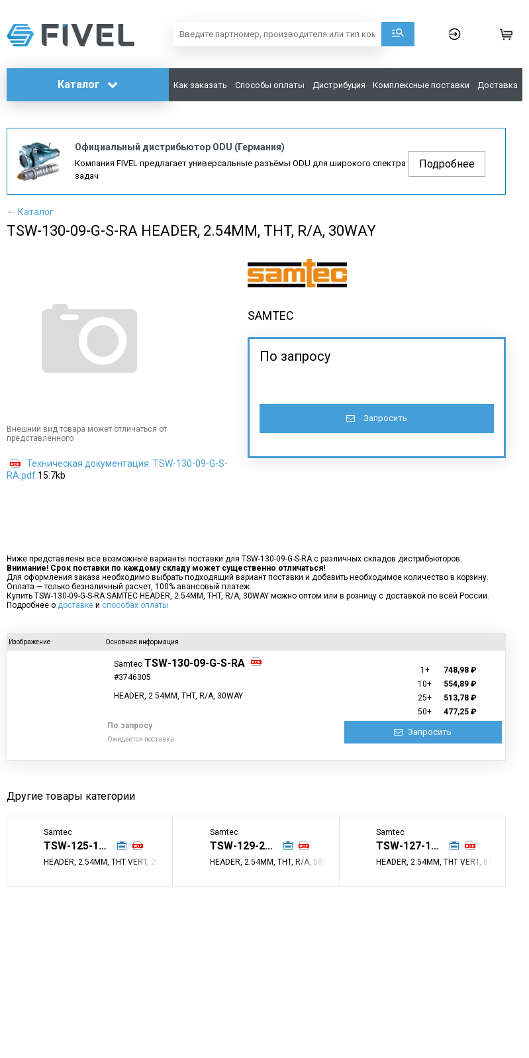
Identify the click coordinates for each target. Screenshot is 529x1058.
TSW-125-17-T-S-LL (85, 846)
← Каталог (30, 212)
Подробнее (447, 164)
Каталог (88, 84)
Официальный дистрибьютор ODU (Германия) (180, 147)
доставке (75, 605)
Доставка (497, 85)
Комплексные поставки (421, 85)
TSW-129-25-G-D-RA (251, 846)
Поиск (397, 34)
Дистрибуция (339, 85)
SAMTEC (271, 315)
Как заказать (200, 85)
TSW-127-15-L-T (417, 846)
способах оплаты (135, 605)
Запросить (376, 418)
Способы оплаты (270, 85)
